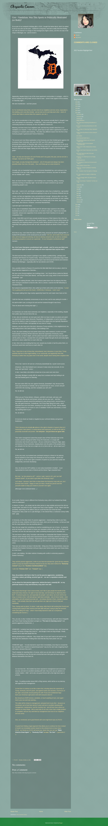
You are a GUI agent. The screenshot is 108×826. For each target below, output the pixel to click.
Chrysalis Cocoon (22, 6)
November (79, 116)
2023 (76, 108)
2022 (76, 110)
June (78, 191)
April (78, 195)
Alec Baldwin (79, 135)
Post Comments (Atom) (22, 814)
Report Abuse (77, 219)
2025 (76, 104)
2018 (76, 208)
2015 (76, 215)
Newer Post (14, 811)
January (78, 201)
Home (41, 811)
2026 (76, 102)
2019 (76, 206)
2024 (76, 106)
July (78, 189)
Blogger (61, 823)
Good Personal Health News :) (83, 138)
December (79, 114)
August (78, 187)
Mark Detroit (78, 37)
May (78, 193)
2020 (76, 204)
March (78, 197)
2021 (76, 112)
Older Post (67, 811)
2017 (76, 211)
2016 (76, 213)
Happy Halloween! (80, 120)
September (79, 184)
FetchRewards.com (80, 160)
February (79, 199)
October (78, 118)
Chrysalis (77, 35)
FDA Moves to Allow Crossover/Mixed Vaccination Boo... (84, 144)
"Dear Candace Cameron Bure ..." (83, 165)
